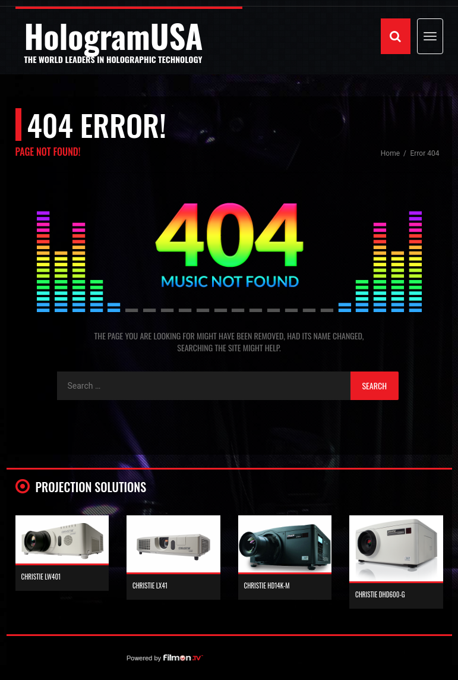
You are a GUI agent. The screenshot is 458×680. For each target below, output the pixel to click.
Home (391, 153)
